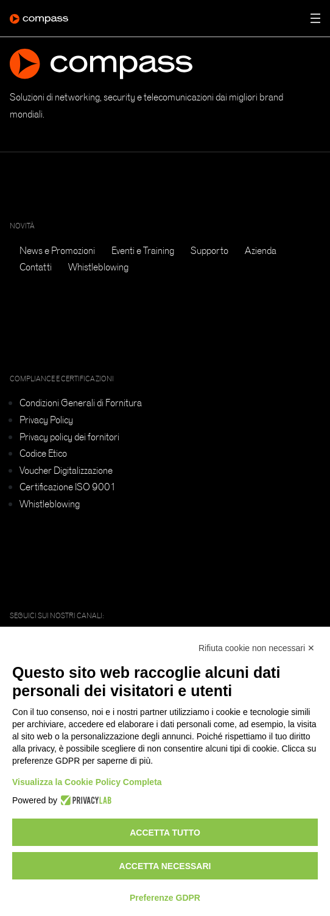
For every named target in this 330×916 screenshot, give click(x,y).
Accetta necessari (165, 866)
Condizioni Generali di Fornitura (80, 402)
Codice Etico (43, 453)
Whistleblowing (98, 266)
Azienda (260, 250)
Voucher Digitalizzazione (66, 470)
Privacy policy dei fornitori (69, 436)
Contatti (35, 266)
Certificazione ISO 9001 (67, 486)
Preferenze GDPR (165, 898)
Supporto (209, 250)
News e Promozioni (57, 250)
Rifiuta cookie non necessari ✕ (256, 648)
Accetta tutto (165, 832)
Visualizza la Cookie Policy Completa (87, 782)
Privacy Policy (46, 419)
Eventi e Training (142, 250)
